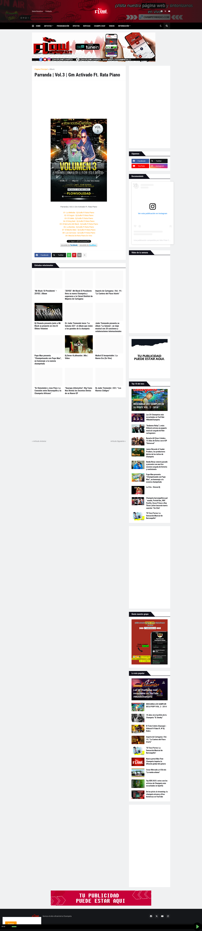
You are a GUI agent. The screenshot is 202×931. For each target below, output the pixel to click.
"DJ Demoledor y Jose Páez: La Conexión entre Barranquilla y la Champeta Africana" (48, 391)
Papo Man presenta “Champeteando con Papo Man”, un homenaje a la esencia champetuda (48, 359)
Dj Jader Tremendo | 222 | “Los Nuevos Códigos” (108, 389)
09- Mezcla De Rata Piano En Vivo (78, 236)
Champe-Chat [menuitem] (99, 26)
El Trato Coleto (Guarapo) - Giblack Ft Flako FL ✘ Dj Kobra (156, 728)
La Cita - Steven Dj (153, 487)
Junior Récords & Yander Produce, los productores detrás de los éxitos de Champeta (155, 453)
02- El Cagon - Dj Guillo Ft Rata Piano (78, 215)
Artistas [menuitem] (48, 26)
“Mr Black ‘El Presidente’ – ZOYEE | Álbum (46, 292)
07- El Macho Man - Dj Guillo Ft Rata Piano (78, 230)
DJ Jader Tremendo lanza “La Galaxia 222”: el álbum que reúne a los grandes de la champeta (79, 326)
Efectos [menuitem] (76, 26)
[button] (34, 26)
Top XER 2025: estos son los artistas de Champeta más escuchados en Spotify (156, 783)
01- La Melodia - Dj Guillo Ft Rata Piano (78, 213)
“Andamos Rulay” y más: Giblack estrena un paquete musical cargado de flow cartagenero (156, 429)
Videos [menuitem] (112, 26)
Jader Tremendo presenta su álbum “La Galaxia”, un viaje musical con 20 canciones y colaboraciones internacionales (108, 327)
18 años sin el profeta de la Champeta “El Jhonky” (156, 716)
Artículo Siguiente (117, 441)
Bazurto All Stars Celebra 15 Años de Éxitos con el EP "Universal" (156, 440)
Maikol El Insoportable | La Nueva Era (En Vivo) (106, 356)
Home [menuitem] (38, 26)
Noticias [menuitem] (86, 26)
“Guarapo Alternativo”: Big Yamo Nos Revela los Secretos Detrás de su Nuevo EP (78, 391)
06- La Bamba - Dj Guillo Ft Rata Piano (79, 227)
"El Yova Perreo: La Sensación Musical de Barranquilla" (154, 515)
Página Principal (41, 69)
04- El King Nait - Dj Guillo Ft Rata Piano (78, 221)
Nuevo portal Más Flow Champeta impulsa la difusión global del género (156, 761)
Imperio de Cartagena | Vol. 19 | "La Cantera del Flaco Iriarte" (108, 292)
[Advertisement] (54, 99)
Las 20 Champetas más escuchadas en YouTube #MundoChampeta (155, 417)
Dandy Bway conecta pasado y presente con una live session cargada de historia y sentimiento (156, 466)
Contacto (48, 11)
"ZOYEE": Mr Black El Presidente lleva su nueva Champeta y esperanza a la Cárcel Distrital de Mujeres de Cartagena (79, 295)
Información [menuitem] (123, 26)
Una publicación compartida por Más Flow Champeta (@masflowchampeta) (164, 240)
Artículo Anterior (39, 441)
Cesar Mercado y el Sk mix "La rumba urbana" (156, 771)
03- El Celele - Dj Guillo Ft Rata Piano (79, 218)
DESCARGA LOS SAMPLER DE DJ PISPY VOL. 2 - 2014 (148, 405)
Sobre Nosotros (37, 11)
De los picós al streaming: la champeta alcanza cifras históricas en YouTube (157, 794)
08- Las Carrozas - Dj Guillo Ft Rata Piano (78, 233)
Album (51, 69)
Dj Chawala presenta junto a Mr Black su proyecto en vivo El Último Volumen (48, 326)
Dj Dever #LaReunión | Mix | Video (76, 356)
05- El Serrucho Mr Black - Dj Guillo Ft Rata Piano (79, 224)
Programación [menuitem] (63, 26)
